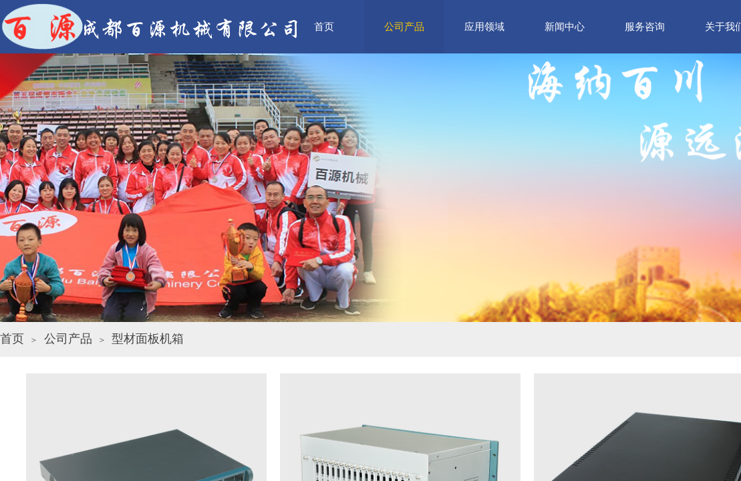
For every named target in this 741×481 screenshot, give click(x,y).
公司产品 (68, 338)
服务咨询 (645, 26)
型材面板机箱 (148, 338)
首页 (12, 338)
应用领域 (484, 26)
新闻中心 (565, 26)
